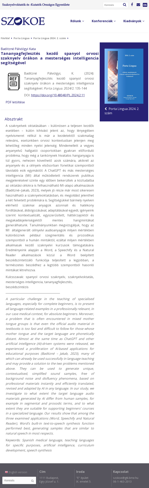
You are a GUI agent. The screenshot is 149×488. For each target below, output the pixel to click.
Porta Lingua (21, 38)
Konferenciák (104, 21)
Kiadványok (133, 21)
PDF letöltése (15, 102)
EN (145, 5)
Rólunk (77, 21)
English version (16, 472)
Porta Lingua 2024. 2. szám (49, 38)
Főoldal (5, 38)
